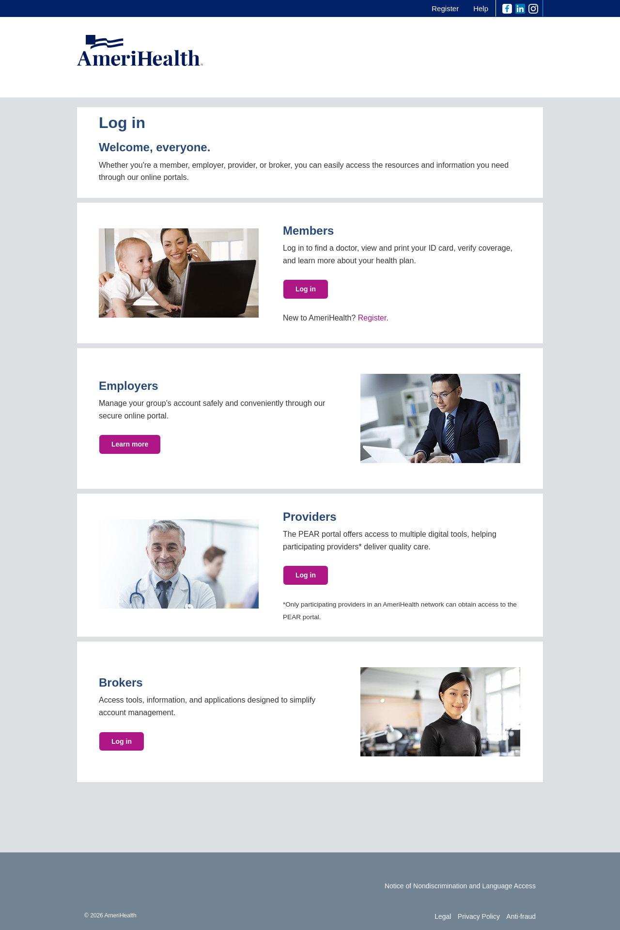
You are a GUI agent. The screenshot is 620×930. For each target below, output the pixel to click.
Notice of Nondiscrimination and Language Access (460, 886)
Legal (442, 916)
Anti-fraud (521, 916)
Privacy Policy (479, 916)
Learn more (129, 444)
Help (480, 8)
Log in (305, 289)
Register (445, 8)
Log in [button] (305, 575)
